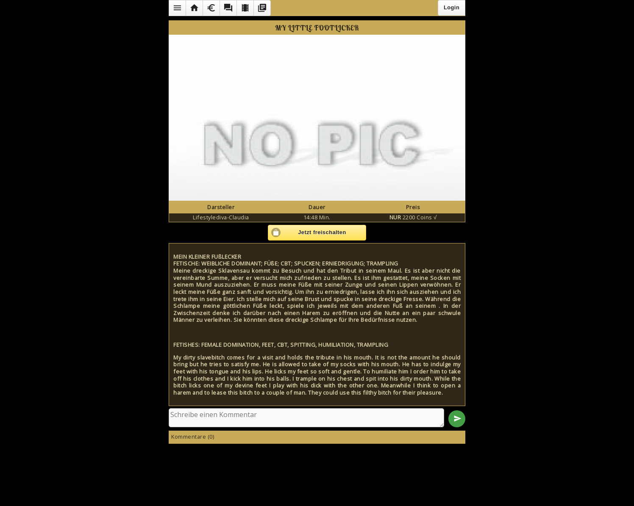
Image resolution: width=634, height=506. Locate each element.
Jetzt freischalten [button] (322, 232)
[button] (177, 8)
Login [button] (451, 7)
